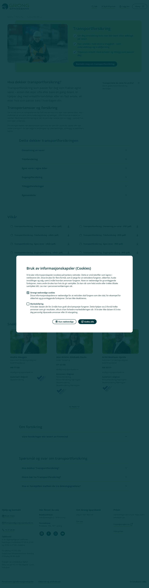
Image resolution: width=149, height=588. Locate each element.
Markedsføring (36, 303)
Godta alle (87, 321)
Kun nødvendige (64, 321)
